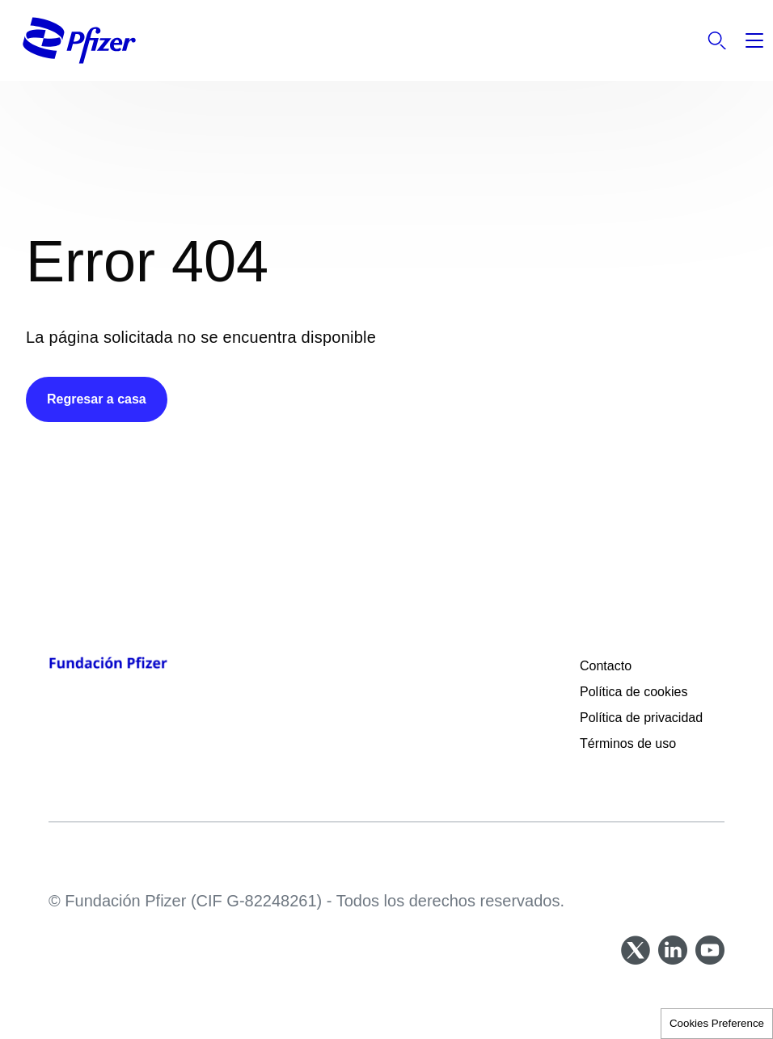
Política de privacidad (643, 717)
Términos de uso (628, 743)
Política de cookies (633, 692)
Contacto (605, 666)
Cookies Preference (717, 1023)
